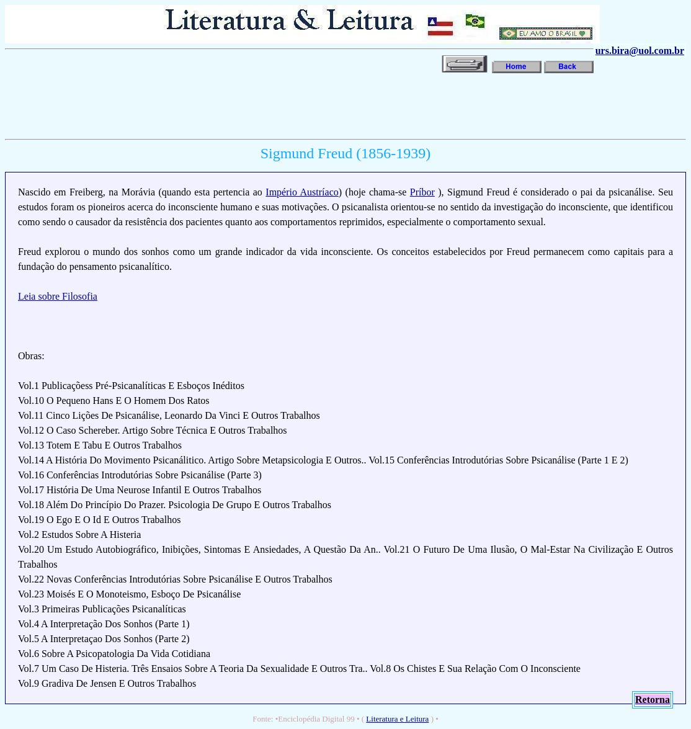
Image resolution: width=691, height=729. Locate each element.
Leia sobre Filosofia (57, 296)
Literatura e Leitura (397, 718)
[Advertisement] (61, 113)
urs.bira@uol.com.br (639, 50)
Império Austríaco (301, 192)
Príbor (422, 192)
